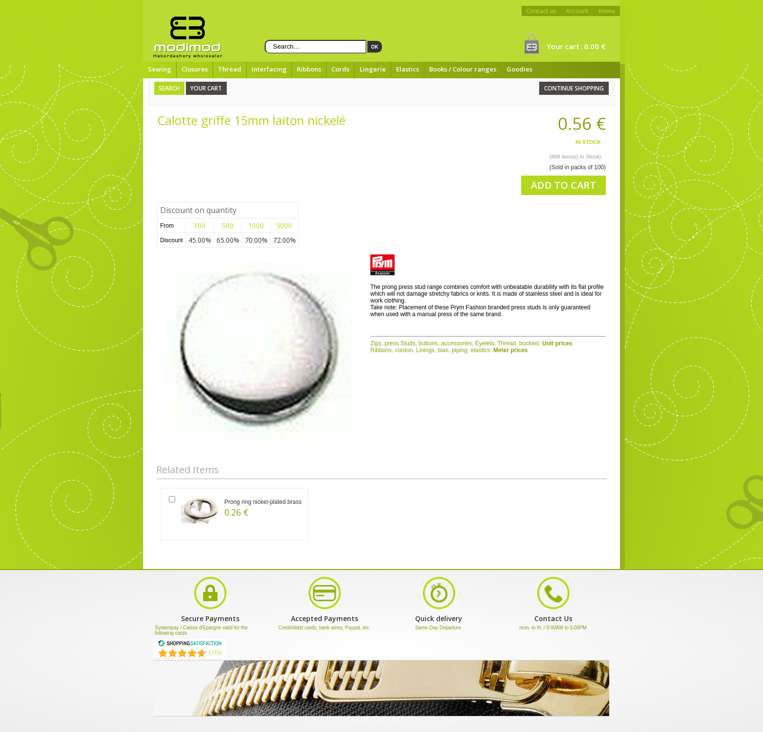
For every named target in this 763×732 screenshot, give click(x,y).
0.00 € (594, 46)
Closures (195, 69)
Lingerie (373, 69)
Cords (340, 69)
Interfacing (269, 69)
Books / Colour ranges (462, 69)
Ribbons (309, 69)
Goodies (519, 69)
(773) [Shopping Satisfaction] (215, 653)
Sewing (159, 69)
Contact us (541, 11)
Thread (229, 69)
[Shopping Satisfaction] (189, 645)
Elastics (407, 69)
